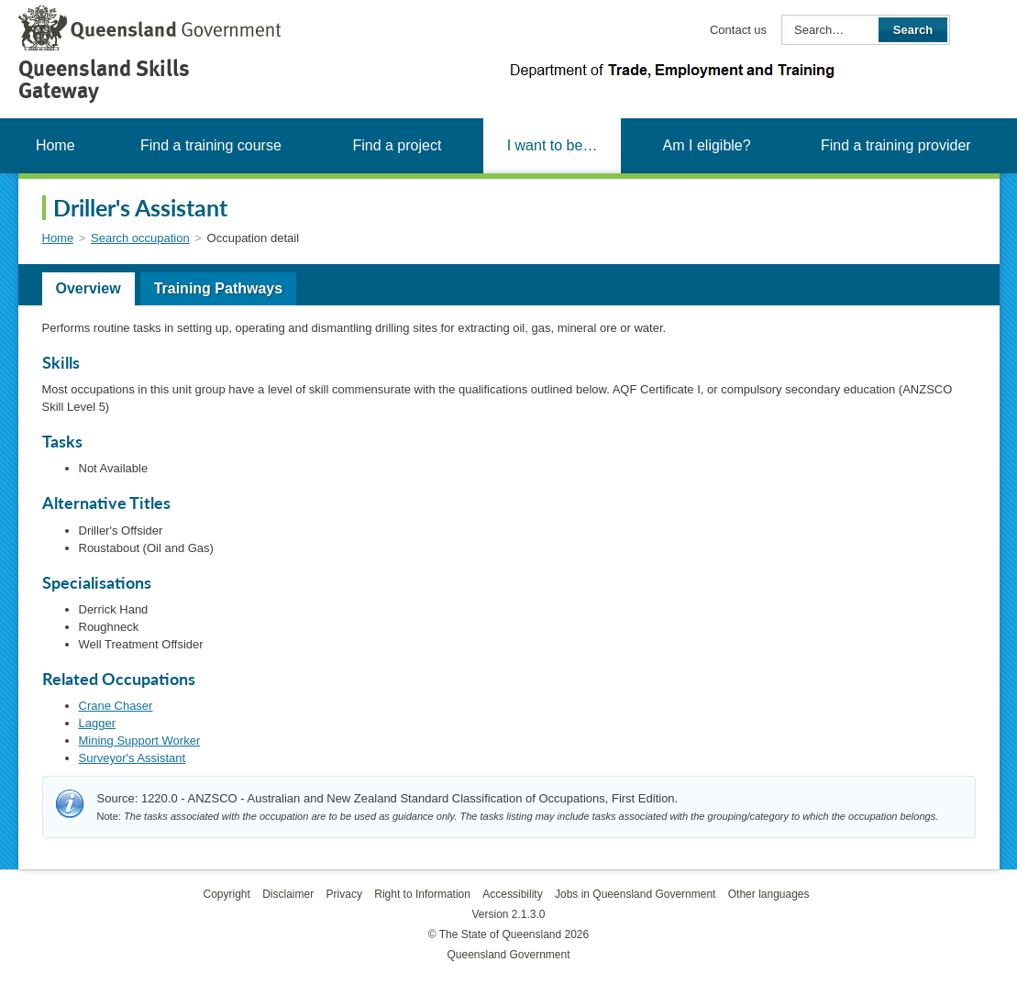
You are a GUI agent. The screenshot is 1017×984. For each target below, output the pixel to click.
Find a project (396, 145)
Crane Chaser (116, 706)
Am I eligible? (707, 145)
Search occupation (140, 238)
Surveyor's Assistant (132, 758)
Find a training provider (896, 145)
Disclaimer (288, 894)
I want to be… (552, 145)
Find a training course (211, 145)
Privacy (344, 894)
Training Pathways (218, 288)
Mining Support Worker (140, 740)
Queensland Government (508, 954)
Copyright (226, 894)
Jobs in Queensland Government (635, 894)
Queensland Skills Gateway (104, 79)
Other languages (769, 894)
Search (913, 30)
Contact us (738, 30)
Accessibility (512, 894)
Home (55, 145)
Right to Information (422, 894)
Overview (88, 288)
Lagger (97, 723)
